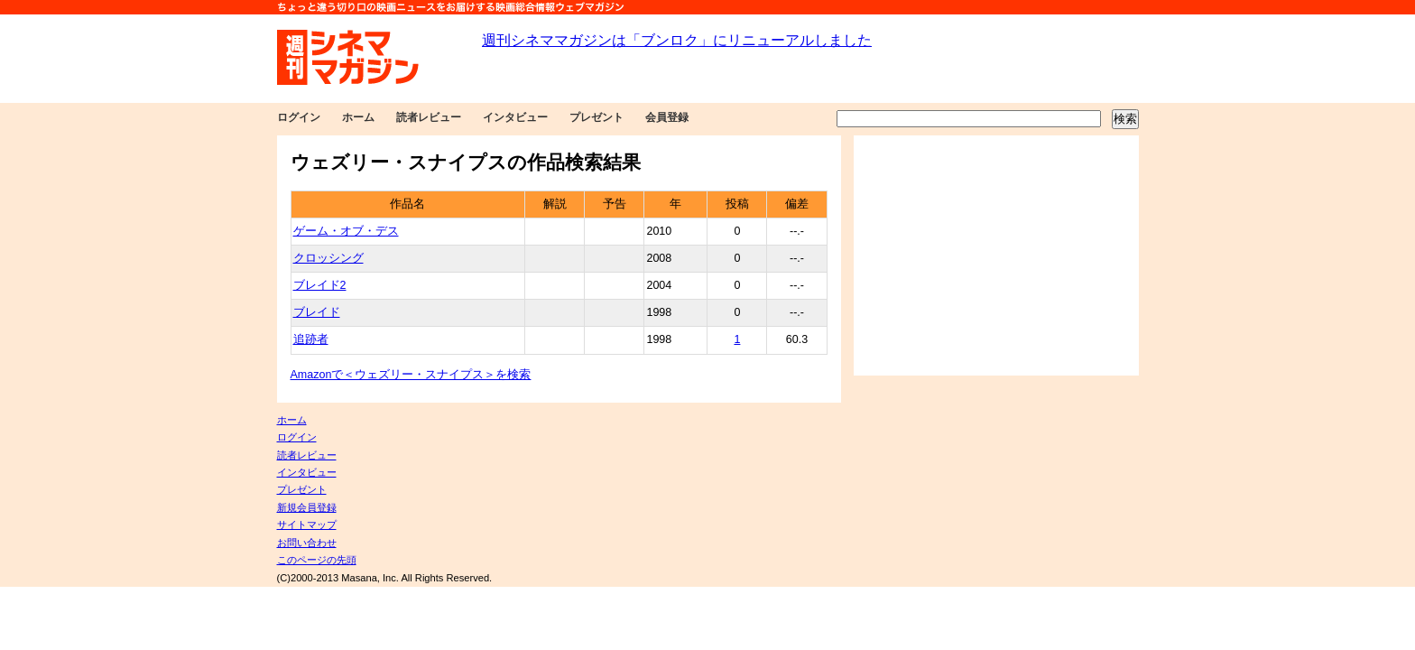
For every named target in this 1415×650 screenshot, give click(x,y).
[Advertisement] (996, 255)
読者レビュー (428, 117)
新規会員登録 (307, 507)
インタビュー (515, 117)
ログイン (298, 117)
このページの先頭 (316, 559)
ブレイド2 (320, 285)
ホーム (358, 117)
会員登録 (667, 117)
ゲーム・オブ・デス (346, 231)
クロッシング (328, 258)
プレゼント (596, 117)
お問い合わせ (307, 542)
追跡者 (310, 339)
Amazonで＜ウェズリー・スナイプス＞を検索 (411, 374)
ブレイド (316, 312)
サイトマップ (307, 524)
